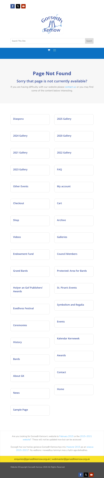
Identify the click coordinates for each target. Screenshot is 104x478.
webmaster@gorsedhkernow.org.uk (71, 459)
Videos (17, 237)
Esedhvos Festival (23, 308)
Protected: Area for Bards (72, 270)
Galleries (62, 237)
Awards (61, 355)
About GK (18, 375)
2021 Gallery (20, 152)
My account (64, 186)
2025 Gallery (64, 118)
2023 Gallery (20, 169)
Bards (16, 359)
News (16, 392)
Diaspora (18, 118)
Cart (59, 203)
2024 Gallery (20, 135)
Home (60, 389)
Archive (61, 220)
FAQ (59, 169)
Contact (61, 372)
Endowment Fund (23, 253)
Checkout (18, 203)
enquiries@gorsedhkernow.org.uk (32, 459)
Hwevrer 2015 (73, 446)
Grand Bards (20, 270)
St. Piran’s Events (67, 287)
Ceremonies (20, 325)
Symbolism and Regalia (70, 304)
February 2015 (66, 436)
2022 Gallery (64, 152)
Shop (16, 220)
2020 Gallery (64, 135)
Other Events (20, 186)
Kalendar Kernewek (68, 338)
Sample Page (20, 409)
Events (61, 321)
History (17, 342)
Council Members (67, 253)
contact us (70, 87)
